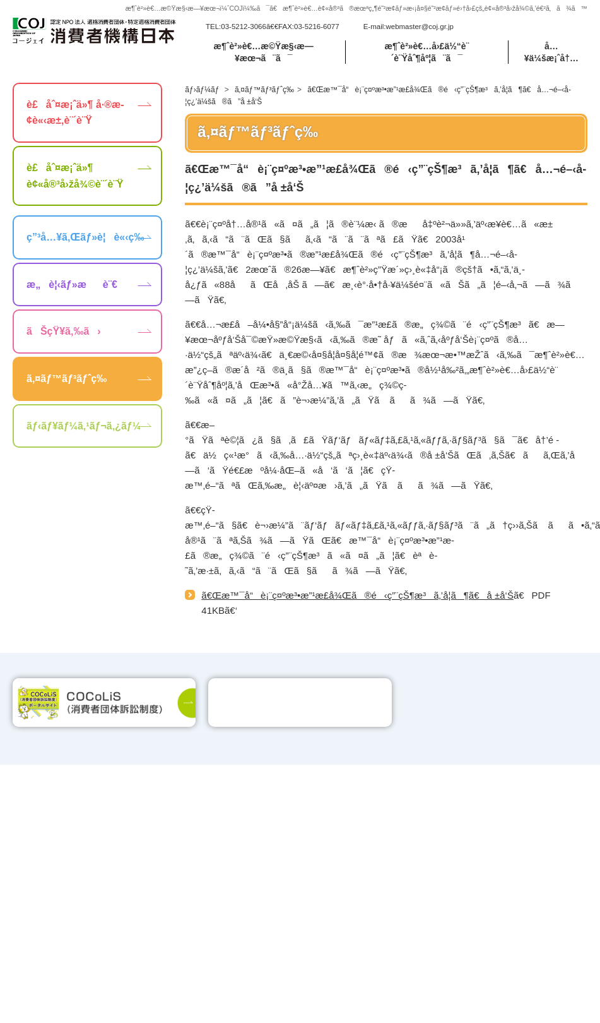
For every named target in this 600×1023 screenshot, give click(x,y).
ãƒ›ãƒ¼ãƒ (203, 89)
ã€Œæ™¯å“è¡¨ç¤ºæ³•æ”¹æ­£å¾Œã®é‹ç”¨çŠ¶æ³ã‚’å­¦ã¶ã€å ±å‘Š (357, 595)
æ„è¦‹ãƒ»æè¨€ (71, 284)
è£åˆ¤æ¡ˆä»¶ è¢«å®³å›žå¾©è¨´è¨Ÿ (74, 175)
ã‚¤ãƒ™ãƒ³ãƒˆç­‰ (264, 89)
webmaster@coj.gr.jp (419, 26)
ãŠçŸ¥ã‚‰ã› (63, 331)
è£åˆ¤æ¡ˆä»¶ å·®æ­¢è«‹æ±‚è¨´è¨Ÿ (75, 112)
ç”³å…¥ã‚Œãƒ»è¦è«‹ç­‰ (85, 237)
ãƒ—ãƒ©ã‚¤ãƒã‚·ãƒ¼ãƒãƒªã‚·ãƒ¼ (505, 843)
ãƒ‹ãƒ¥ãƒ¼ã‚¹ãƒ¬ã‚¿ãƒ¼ (83, 426)
